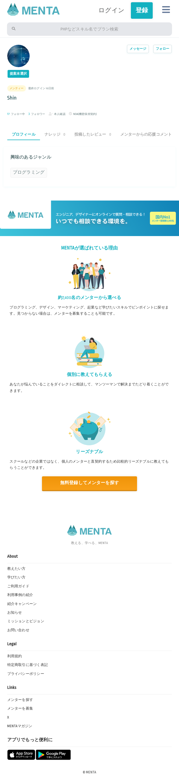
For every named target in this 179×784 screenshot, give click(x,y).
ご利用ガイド (18, 586)
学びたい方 (16, 577)
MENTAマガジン (19, 726)
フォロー (162, 49)
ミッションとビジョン (25, 621)
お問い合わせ (18, 630)
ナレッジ (54, 134)
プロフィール (24, 134)
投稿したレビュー (92, 134)
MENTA (91, 772)
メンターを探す (20, 700)
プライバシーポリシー (25, 674)
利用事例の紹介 (20, 595)
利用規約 (14, 656)
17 (8, 114)
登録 (142, 10)
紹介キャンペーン (22, 604)
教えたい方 (16, 569)
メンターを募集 (20, 708)
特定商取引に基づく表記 (27, 665)
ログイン (111, 10)
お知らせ (14, 613)
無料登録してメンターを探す (89, 483)
